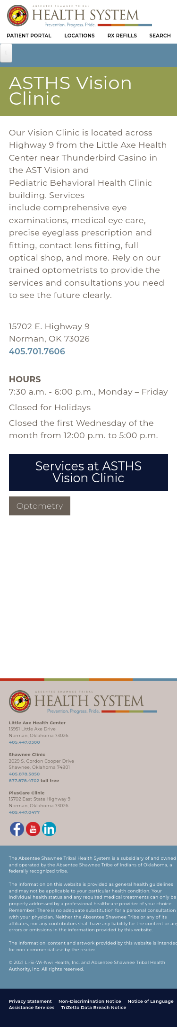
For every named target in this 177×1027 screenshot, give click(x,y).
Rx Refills (122, 36)
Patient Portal (29, 36)
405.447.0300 (24, 742)
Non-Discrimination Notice (90, 1001)
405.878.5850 (24, 773)
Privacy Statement (30, 1001)
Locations (79, 36)
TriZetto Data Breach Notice (93, 1007)
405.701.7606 (37, 351)
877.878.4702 (24, 780)
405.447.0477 (24, 812)
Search (160, 36)
